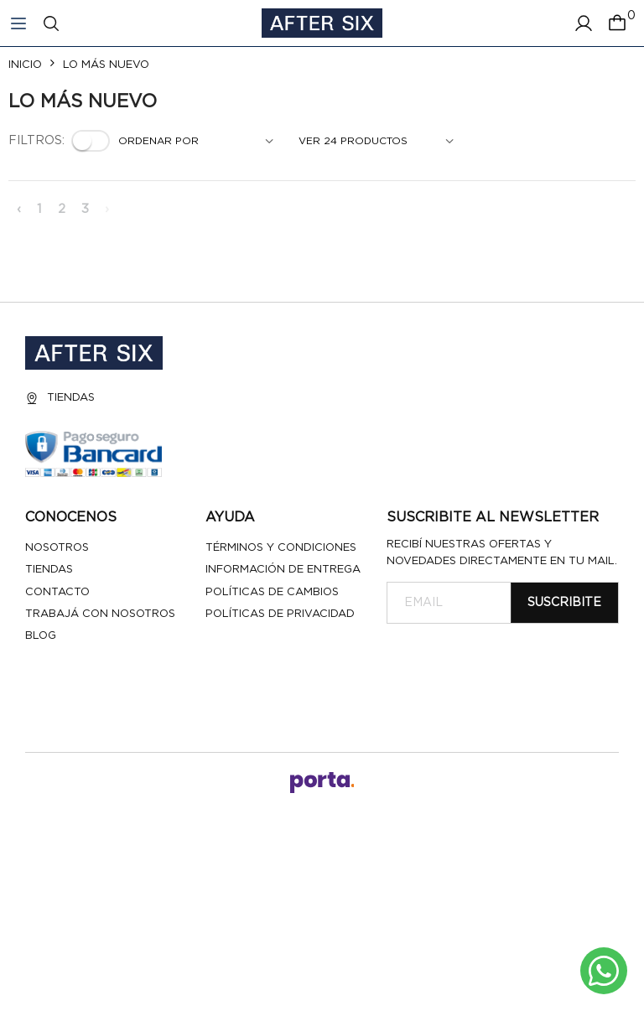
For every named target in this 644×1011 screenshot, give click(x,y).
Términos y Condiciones (280, 547)
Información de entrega (283, 569)
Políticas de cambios (272, 592)
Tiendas (60, 398)
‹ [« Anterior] (19, 209)
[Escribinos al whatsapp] (603, 970)
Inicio (25, 65)
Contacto (57, 592)
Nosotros (57, 547)
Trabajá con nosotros (100, 614)
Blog (40, 635)
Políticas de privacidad (280, 614)
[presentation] (514, 664)
